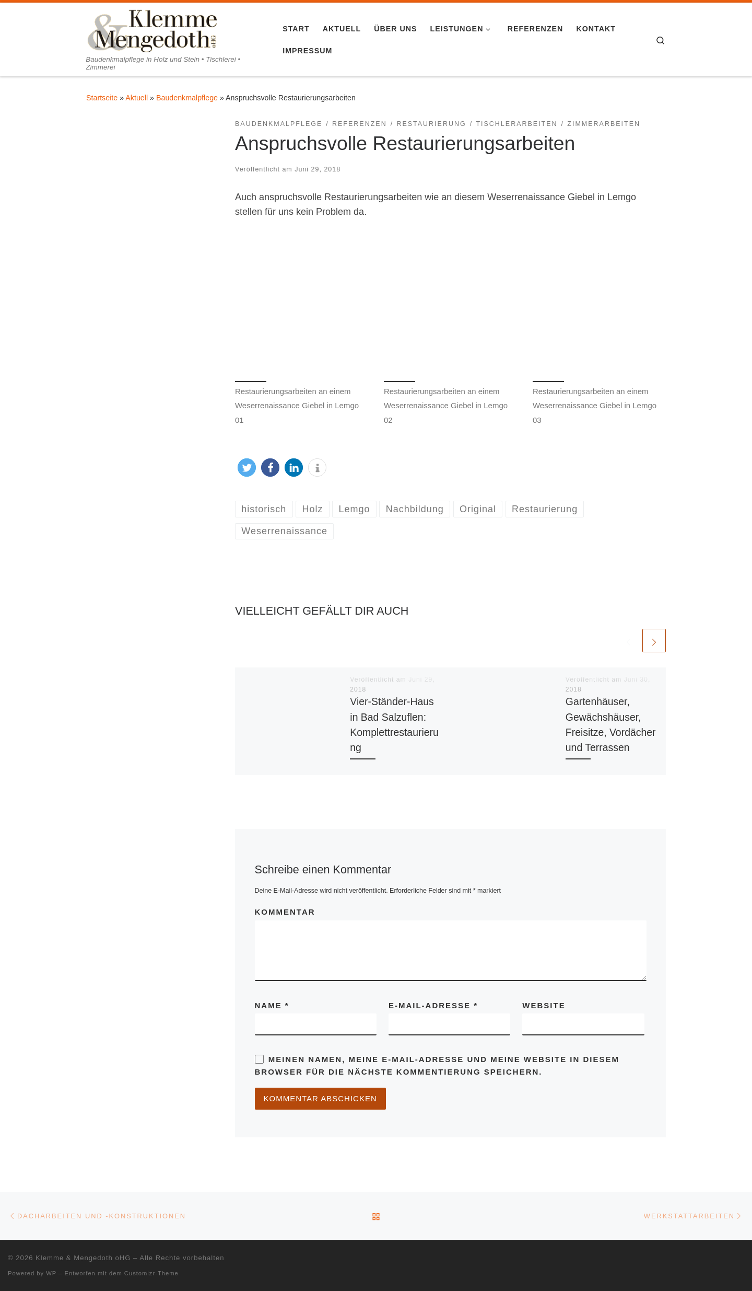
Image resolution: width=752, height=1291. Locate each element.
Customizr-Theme (151, 1273)
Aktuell (136, 98)
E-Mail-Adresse (433, 1005)
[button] (247, 467)
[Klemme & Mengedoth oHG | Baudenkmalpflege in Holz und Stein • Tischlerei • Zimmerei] (151, 28)
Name (272, 1005)
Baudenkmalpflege (187, 98)
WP (51, 1273)
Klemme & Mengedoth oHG (83, 1258)
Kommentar (285, 911)
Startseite (102, 98)
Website (543, 1005)
